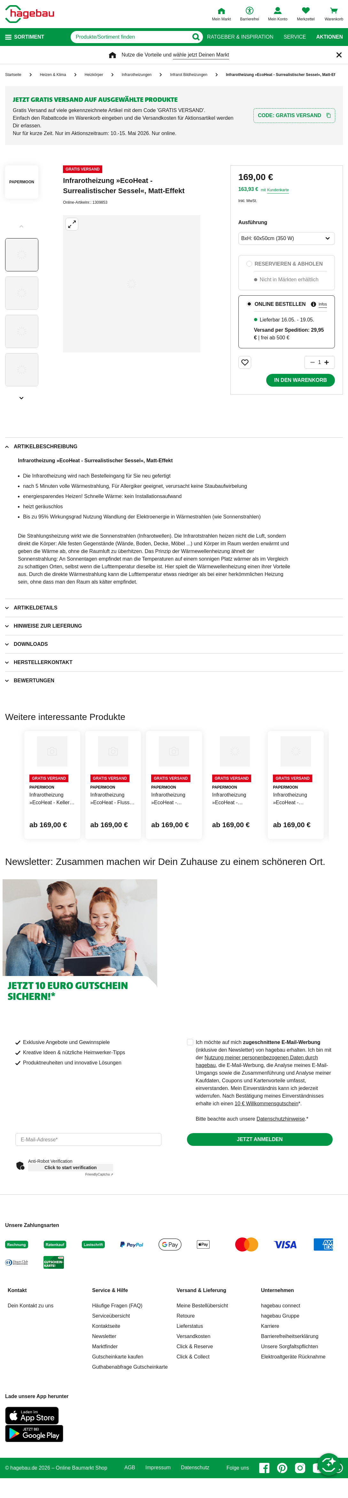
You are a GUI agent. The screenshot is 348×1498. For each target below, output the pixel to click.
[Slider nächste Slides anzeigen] (21, 396)
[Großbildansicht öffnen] (131, 283)
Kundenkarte (278, 190)
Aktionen (329, 37)
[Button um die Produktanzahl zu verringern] (310, 362)
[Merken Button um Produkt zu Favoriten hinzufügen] (244, 362)
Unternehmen (277, 1328)
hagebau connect (280, 1343)
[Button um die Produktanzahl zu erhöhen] (329, 362)
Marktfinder (105, 1384)
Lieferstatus (190, 1363)
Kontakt (17, 1328)
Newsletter (104, 1374)
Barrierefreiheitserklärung (290, 1374)
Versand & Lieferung (202, 1328)
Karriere (270, 1363)
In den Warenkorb (300, 380)
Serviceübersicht (111, 1353)
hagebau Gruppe (280, 1353)
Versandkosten (194, 1374)
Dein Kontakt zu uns (30, 1343)
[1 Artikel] (319, 362)
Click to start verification (70, 1205)
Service (294, 37)
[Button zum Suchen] (194, 37)
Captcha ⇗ (99, 1212)
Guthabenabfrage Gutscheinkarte (130, 1404)
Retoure (186, 1353)
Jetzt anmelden (259, 1177)
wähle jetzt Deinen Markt (201, 54)
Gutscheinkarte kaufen (117, 1394)
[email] (88, 1177)
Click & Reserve (195, 1384)
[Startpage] (29, 14)
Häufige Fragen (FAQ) (117, 1343)
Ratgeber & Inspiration (240, 37)
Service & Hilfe (110, 1328)
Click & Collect (193, 1394)
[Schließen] (339, 55)
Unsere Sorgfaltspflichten (289, 1384)
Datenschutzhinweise (281, 1156)
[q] (120, 37)
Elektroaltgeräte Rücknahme (293, 1394)
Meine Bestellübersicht (202, 1343)
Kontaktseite (106, 1363)
